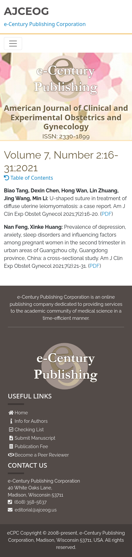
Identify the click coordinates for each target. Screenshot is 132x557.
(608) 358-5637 (27, 502)
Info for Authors (31, 421)
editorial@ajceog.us (32, 509)
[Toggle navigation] (13, 43)
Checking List (29, 429)
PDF (106, 214)
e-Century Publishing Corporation (45, 24)
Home (21, 412)
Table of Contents (28, 177)
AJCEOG (26, 11)
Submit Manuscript (35, 438)
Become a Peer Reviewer (42, 455)
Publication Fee (31, 446)
